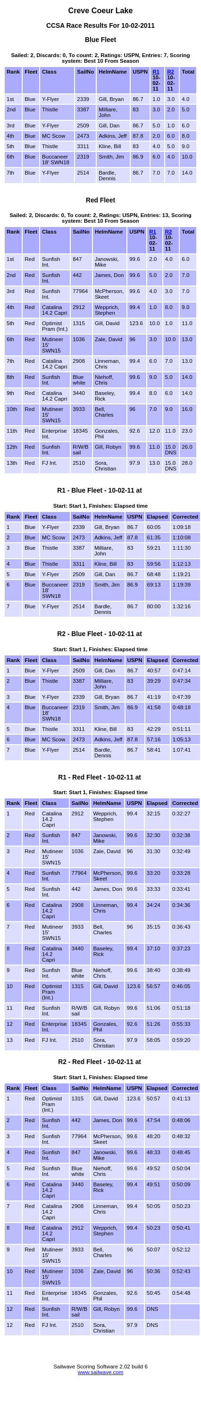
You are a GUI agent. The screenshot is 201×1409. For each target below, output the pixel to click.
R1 (155, 72)
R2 (170, 72)
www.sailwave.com (101, 1372)
